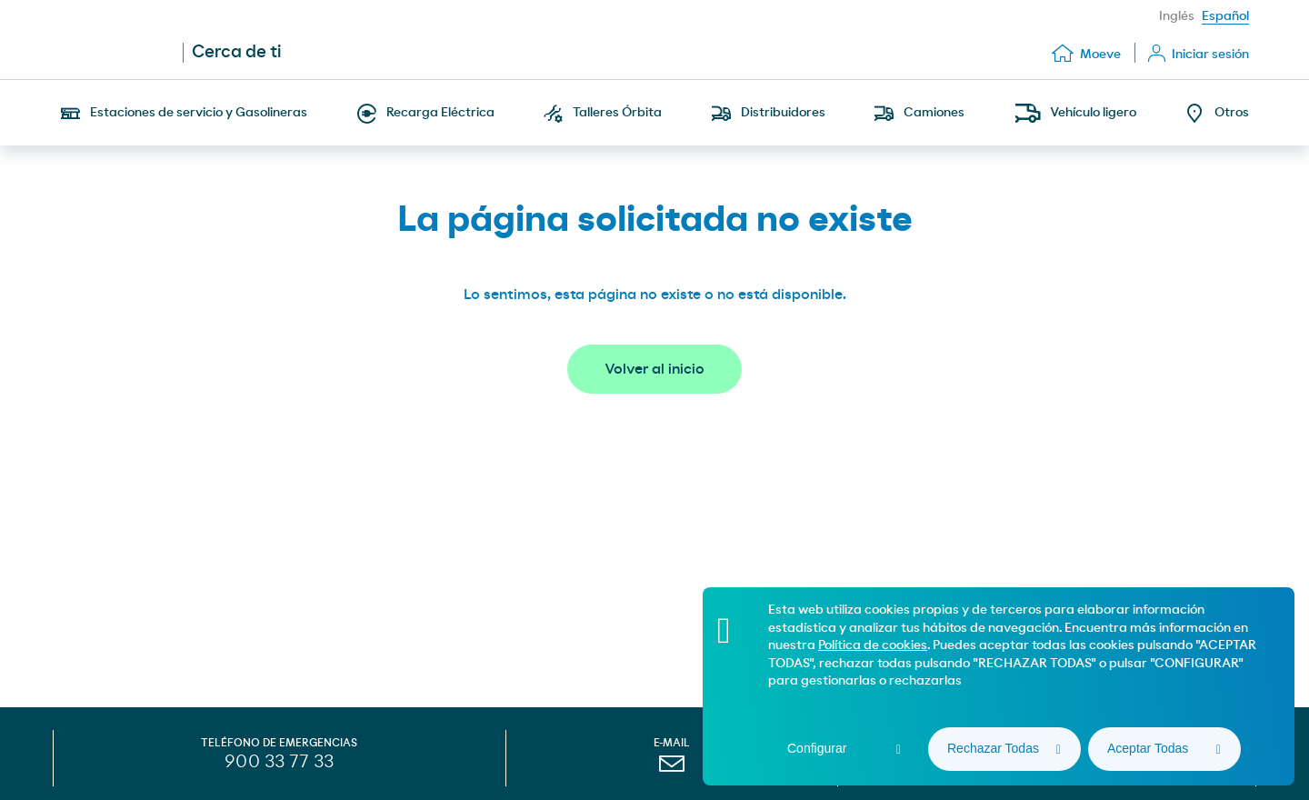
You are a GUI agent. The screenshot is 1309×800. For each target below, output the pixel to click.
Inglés (1176, 16)
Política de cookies (872, 645)
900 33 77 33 (279, 762)
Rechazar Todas (993, 748)
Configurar (816, 748)
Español (1225, 16)
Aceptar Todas (1147, 748)
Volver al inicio (654, 369)
